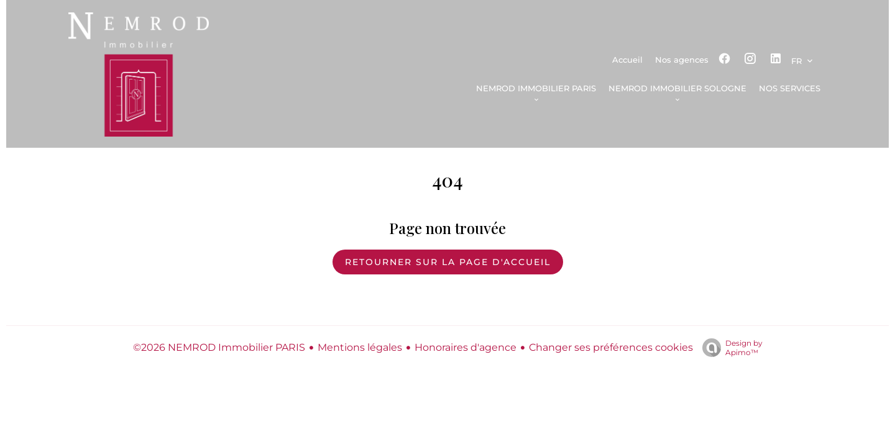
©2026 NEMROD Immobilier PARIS (219, 347)
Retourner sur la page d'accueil (448, 262)
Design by (729, 347)
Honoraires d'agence (465, 347)
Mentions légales (360, 347)
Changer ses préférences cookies (611, 347)
